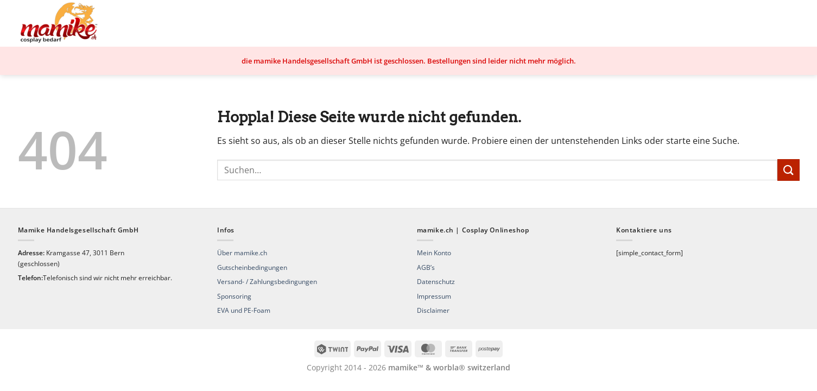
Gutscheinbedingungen (252, 267)
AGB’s (426, 267)
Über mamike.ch (242, 252)
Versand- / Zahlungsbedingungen (267, 281)
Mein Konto (434, 252)
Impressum (434, 296)
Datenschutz (436, 281)
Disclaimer (433, 310)
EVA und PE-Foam (243, 310)
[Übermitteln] (788, 169)
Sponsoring (234, 296)
